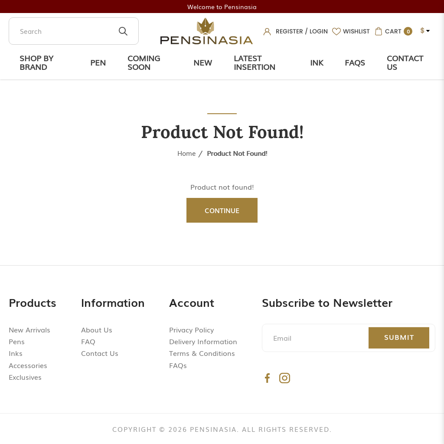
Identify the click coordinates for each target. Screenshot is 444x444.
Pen (98, 62)
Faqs (355, 62)
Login (319, 31)
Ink (316, 62)
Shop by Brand (36, 62)
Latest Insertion (254, 62)
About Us (96, 329)
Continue (222, 210)
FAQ (88, 341)
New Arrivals (29, 329)
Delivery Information (203, 341)
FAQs (178, 365)
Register (289, 31)
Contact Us (405, 62)
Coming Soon (143, 62)
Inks (16, 353)
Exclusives (25, 377)
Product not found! (237, 153)
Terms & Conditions (202, 353)
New (202, 62)
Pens (17, 341)
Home (186, 153)
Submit (399, 337)
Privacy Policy (191, 329)
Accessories (28, 365)
